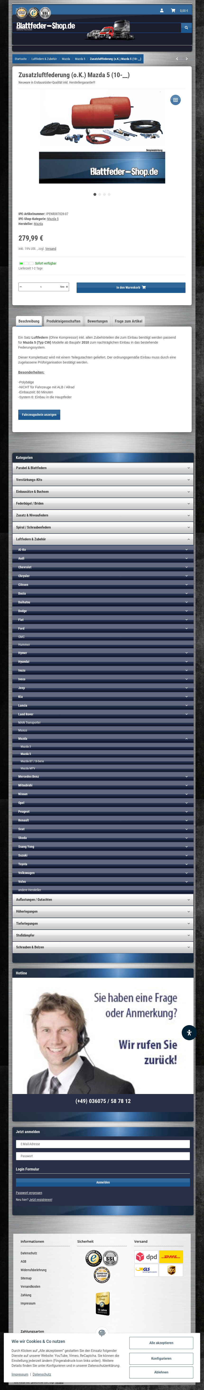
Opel (21, 803)
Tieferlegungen (27, 923)
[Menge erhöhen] (67, 287)
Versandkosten (30, 1286)
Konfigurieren (161, 1358)
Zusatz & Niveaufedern (32, 515)
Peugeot (23, 811)
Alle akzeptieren (161, 1343)
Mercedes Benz (28, 776)
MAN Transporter (29, 722)
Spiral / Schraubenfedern (33, 527)
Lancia (22, 705)
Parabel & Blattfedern (31, 468)
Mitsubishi (25, 785)
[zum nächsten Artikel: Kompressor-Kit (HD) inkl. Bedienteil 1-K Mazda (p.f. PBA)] (187, 59)
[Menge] (41, 287)
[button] (161, 10)
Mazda (22, 738)
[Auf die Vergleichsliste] (175, 100)
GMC (21, 637)
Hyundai (23, 662)
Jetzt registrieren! (40, 1200)
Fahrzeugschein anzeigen (39, 415)
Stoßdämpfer (25, 935)
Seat (21, 829)
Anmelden (103, 1182)
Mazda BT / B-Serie (32, 761)
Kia (20, 697)
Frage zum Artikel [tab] (128, 321)
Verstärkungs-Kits (29, 480)
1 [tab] (94, 194)
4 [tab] (109, 194)
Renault (23, 820)
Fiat (20, 620)
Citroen (23, 585)
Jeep (21, 688)
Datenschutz (29, 1253)
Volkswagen (26, 873)
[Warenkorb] (179, 10)
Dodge (22, 611)
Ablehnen (161, 1372)
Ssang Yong (26, 846)
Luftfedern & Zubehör (31, 539)
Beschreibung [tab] (29, 321)
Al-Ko (22, 550)
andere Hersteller (29, 890)
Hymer (22, 653)
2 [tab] (99, 194)
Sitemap (26, 1278)
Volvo (22, 881)
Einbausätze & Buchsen (32, 491)
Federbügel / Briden (29, 503)
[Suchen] (186, 28)
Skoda (22, 838)
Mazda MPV (28, 768)
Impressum (28, 1303)
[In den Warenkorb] (131, 287)
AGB (23, 1261)
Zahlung (26, 1295)
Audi (21, 558)
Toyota (22, 864)
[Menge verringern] (21, 287)
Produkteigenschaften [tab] (63, 321)
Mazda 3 (26, 746)
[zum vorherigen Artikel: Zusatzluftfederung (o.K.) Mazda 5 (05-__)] (177, 59)
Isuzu (21, 670)
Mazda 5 (53, 219)
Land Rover (25, 714)
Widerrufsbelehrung (33, 1270)
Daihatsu (24, 602)
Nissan (23, 794)
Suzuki (23, 855)
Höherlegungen (26, 911)
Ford (21, 628)
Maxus (22, 730)
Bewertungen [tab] (98, 321)
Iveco (21, 679)
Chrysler (24, 576)
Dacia (22, 593)
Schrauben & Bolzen (30, 947)
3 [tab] (104, 194)
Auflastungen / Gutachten (34, 899)
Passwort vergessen (29, 1193)
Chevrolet (24, 567)
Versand (50, 249)
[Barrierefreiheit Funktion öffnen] (189, 1032)
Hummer (24, 644)
